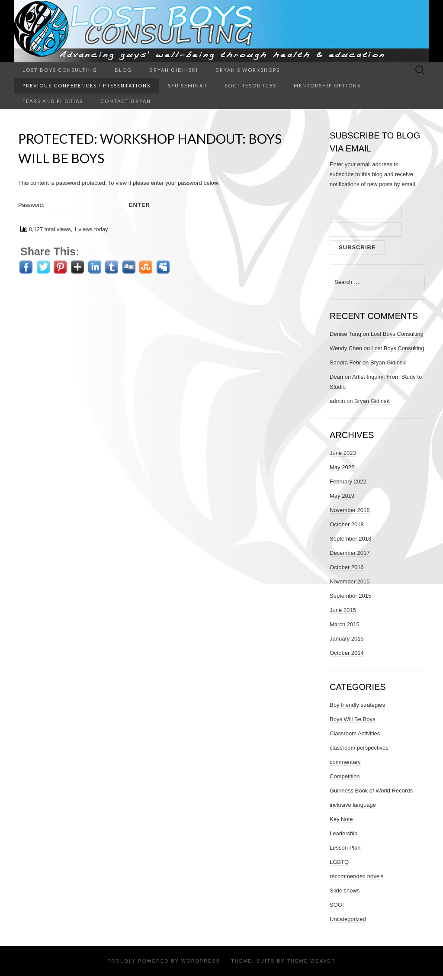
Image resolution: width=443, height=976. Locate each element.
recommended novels (356, 876)
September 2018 (350, 538)
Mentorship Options (327, 85)
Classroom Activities (355, 733)
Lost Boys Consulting (59, 70)
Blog (123, 70)
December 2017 (350, 553)
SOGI (337, 905)
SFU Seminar (187, 85)
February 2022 (348, 481)
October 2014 (347, 653)
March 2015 (345, 624)
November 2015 (350, 581)
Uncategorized (348, 919)
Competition (345, 776)
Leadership (343, 833)
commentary (345, 762)
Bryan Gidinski (173, 70)
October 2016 (347, 567)
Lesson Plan (345, 847)
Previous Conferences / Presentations (86, 85)
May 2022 (342, 467)
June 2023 (343, 453)
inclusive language (353, 805)
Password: (68, 205)
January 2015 (347, 638)
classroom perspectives (359, 747)
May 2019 (342, 496)
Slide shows (345, 890)
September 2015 (350, 596)
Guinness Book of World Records (371, 790)
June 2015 (343, 610)
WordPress (200, 960)
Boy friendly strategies (357, 705)
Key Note (341, 819)
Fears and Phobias (52, 101)
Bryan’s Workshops (247, 70)
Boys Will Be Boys (352, 719)
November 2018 (350, 510)
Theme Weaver (311, 960)
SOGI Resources (250, 85)
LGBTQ (339, 862)
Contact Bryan (125, 101)
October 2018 (347, 524)
